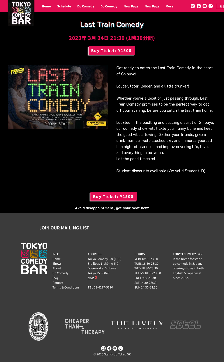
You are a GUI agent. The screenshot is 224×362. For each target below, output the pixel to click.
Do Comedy (60, 273)
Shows (57, 263)
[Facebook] (199, 6)
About (56, 268)
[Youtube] (205, 6)
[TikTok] (211, 6)
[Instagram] (193, 6)
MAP (91, 278)
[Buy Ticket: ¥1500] (112, 50)
